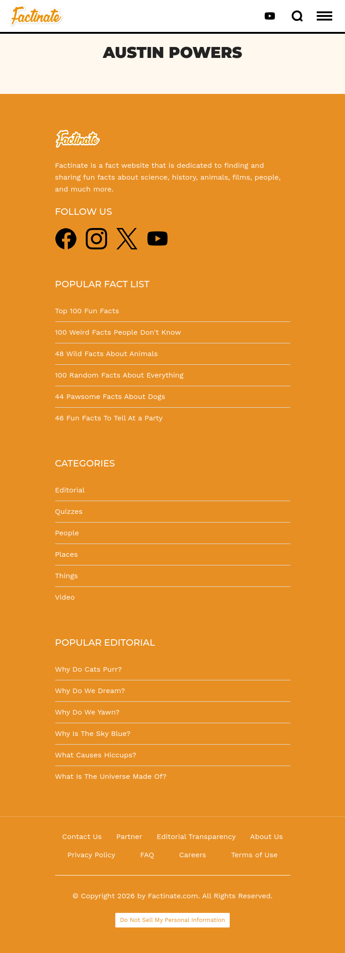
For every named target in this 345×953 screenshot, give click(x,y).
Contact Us (82, 836)
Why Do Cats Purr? (88, 669)
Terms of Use (254, 854)
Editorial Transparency (196, 836)
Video (65, 597)
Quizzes (69, 511)
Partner (129, 836)
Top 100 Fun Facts (87, 310)
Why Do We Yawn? (87, 712)
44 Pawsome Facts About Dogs (110, 396)
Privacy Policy (91, 854)
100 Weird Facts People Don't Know (118, 332)
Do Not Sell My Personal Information (172, 920)
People (67, 532)
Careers (192, 854)
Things (66, 575)
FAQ (147, 854)
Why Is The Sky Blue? (93, 733)
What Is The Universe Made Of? (111, 776)
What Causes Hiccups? (95, 755)
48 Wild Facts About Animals (106, 353)
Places (66, 554)
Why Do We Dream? (90, 690)
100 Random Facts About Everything (119, 375)
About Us (266, 836)
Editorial (70, 490)
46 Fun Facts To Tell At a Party (109, 418)
